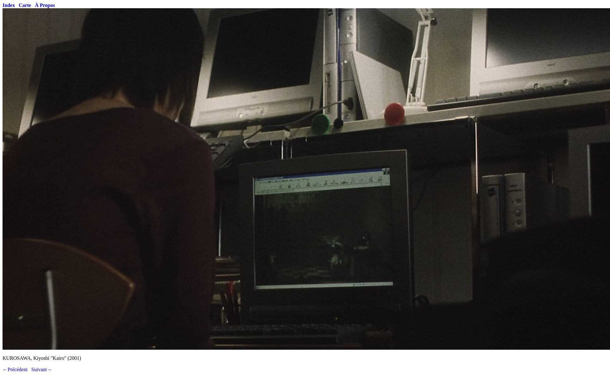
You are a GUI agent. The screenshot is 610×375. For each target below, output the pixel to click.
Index (9, 5)
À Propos (45, 5)
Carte (25, 5)
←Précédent (15, 369)
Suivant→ (41, 369)
